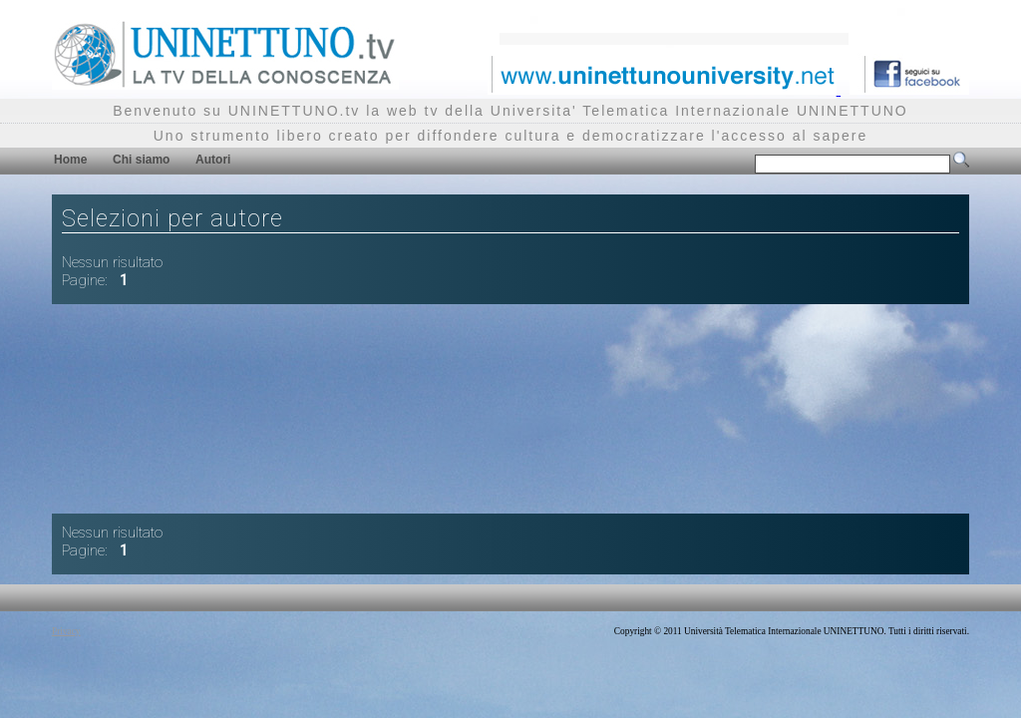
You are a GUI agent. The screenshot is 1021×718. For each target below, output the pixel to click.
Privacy (66, 631)
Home (70, 160)
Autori (212, 160)
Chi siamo (141, 160)
